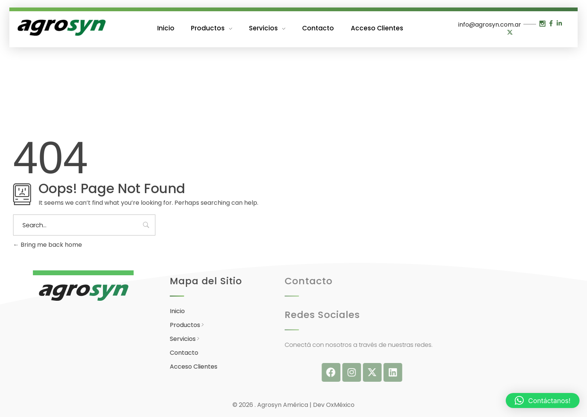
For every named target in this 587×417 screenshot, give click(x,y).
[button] (543, 400)
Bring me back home (47, 244)
